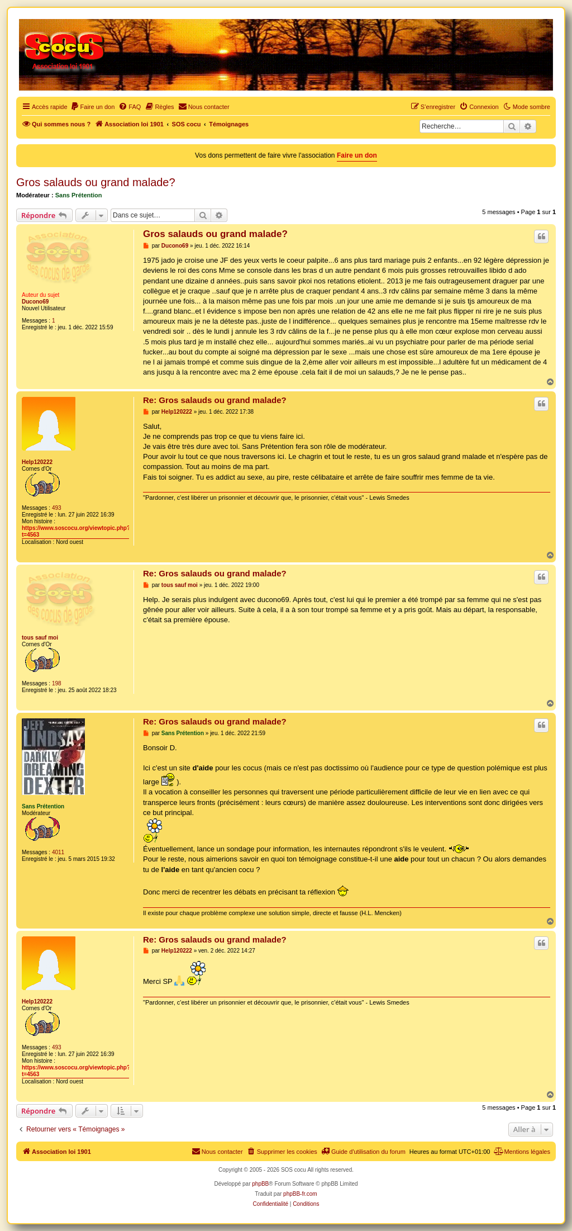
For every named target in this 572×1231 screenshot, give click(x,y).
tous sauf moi (40, 638)
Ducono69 (35, 302)
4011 (58, 852)
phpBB (260, 1184)
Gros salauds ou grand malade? (95, 182)
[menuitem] (92, 106)
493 (56, 508)
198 (56, 683)
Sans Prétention (78, 195)
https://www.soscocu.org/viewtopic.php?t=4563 (76, 531)
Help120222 (37, 462)
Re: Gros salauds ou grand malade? (215, 400)
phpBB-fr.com (300, 1194)
